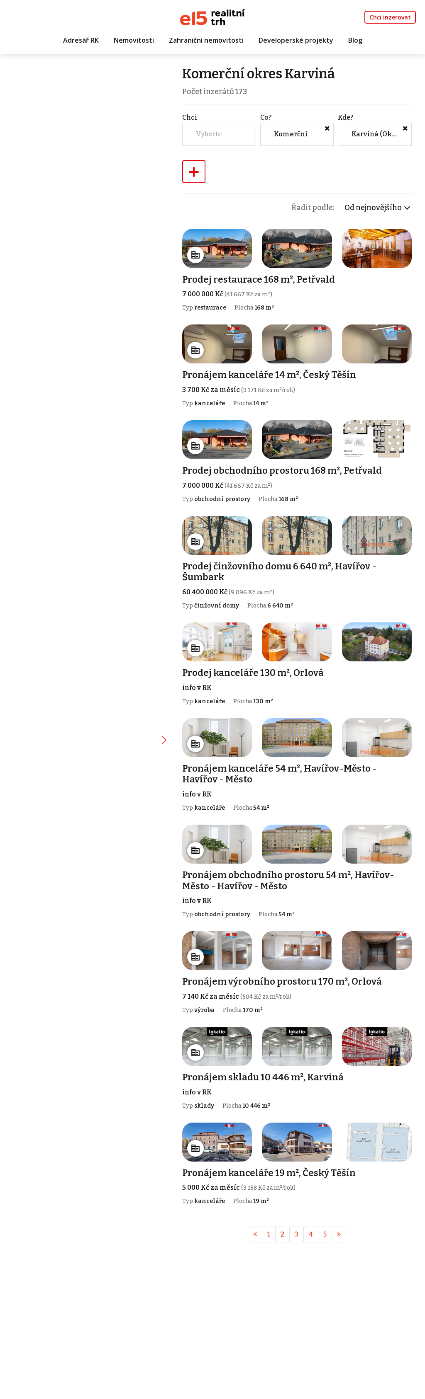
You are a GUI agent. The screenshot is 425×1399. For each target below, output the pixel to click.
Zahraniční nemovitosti (206, 40)
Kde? (346, 117)
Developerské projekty (296, 40)
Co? (266, 117)
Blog (355, 40)
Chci (190, 117)
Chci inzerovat (390, 17)
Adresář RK (81, 40)
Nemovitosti (134, 40)
